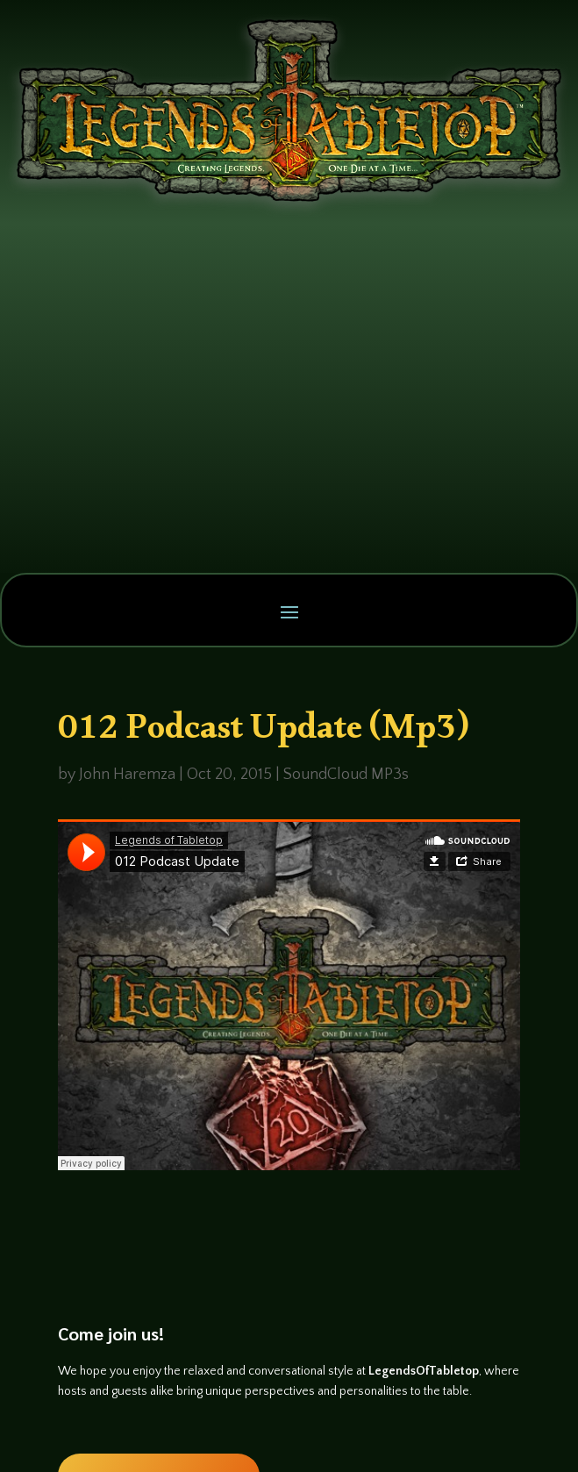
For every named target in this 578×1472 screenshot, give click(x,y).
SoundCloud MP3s (346, 774)
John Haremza (127, 774)
